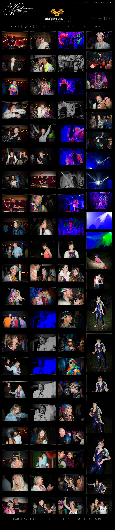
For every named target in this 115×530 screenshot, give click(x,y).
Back (109, 18)
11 (79, 26)
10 (73, 26)
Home (69, 3)
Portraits (94, 3)
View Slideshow (98, 18)
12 (84, 26)
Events (77, 3)
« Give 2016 (15, 26)
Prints (102, 3)
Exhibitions (85, 3)
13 (89, 26)
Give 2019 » (99, 26)
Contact (110, 3)
